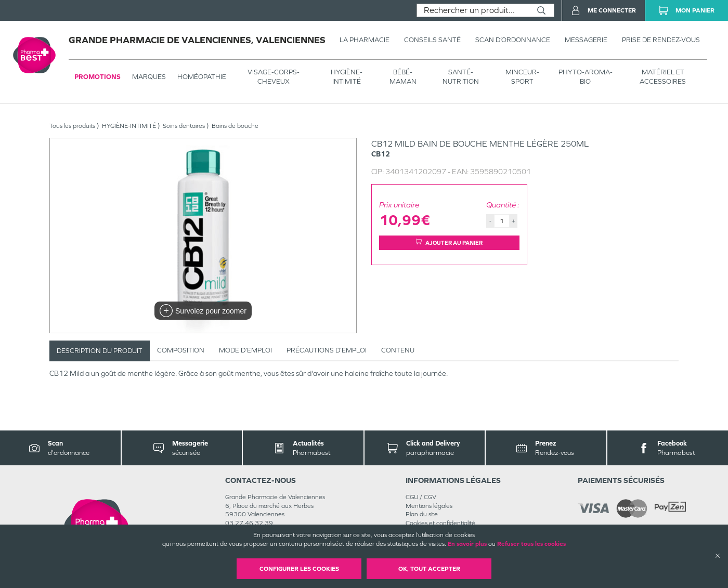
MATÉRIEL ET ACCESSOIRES (663, 76)
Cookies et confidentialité (440, 523)
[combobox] (473, 10)
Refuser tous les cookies (531, 543)
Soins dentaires (184, 125)
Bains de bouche (235, 125)
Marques (149, 77)
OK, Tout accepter (429, 568)
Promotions (97, 77)
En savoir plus (467, 543)
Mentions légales (429, 505)
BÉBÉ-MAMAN (403, 76)
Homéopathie (201, 77)
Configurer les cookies (299, 568)
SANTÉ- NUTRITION (461, 76)
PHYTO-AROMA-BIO (585, 76)
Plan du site (422, 514)
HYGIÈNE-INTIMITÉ (346, 76)
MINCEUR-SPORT (522, 76)
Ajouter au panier (449, 242)
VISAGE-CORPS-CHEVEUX (274, 76)
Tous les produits (72, 125)
